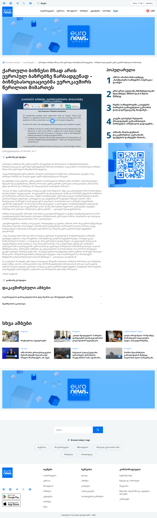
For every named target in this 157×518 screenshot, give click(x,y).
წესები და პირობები (129, 480)
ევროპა (46, 480)
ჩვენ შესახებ (125, 475)
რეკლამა (123, 486)
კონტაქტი (124, 499)
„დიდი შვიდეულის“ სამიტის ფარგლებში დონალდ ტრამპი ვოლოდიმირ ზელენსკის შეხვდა (87, 338)
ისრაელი (24, 349)
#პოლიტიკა (87, 454)
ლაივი (84, 475)
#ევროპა (42, 447)
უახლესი (85, 486)
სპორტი (47, 501)
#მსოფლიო (82, 447)
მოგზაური (24, 331)
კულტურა (48, 496)
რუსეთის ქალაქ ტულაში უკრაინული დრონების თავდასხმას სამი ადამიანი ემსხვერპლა (86, 355)
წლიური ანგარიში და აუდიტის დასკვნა (134, 492)
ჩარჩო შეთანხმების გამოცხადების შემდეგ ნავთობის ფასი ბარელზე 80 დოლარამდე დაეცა (138, 355)
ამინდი (85, 480)
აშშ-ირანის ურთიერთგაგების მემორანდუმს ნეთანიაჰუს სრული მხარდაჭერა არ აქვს (36, 355)
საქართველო (49, 475)
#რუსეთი (68, 454)
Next (45, 506)
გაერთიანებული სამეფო (133, 331)
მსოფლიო (76, 331)
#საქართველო (61, 447)
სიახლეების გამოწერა (92, 496)
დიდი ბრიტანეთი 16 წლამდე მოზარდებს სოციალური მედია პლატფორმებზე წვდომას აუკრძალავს (139, 338)
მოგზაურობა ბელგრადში (33, 340)
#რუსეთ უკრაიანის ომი (108, 447)
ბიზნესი (47, 491)
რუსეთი (75, 349)
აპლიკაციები (87, 491)
